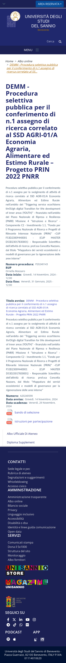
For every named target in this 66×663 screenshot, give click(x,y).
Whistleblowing (18, 482)
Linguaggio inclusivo (21, 514)
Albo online (24, 61)
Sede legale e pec (19, 469)
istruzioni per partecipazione (33, 421)
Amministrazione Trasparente (27, 497)
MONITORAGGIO (16, 555)
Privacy (12, 510)
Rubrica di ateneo (19, 473)
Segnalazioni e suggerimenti (26, 477)
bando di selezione (27, 412)
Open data (14, 531)
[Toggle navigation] (4, 4)
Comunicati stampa (20, 542)
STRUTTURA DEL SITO (19, 551)
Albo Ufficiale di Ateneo (22, 434)
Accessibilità (16, 519)
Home (9, 61)
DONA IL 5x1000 (17, 547)
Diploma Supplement (21, 442)
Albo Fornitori (16, 560)
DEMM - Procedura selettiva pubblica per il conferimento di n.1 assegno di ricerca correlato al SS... (32, 68)
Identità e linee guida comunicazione (32, 527)
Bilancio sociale (18, 506)
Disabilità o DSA (18, 523)
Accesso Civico (17, 486)
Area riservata (48, 4)
